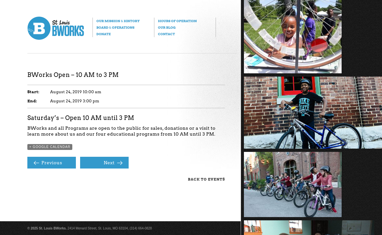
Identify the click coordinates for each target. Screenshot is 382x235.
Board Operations (115, 27)
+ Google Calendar (49, 147)
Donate (103, 34)
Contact (166, 34)
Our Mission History (118, 21)
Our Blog (167, 27)
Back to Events (206, 179)
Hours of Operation (177, 21)
